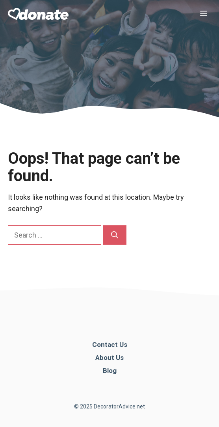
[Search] (114, 235)
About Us (109, 357)
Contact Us (109, 344)
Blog (110, 371)
